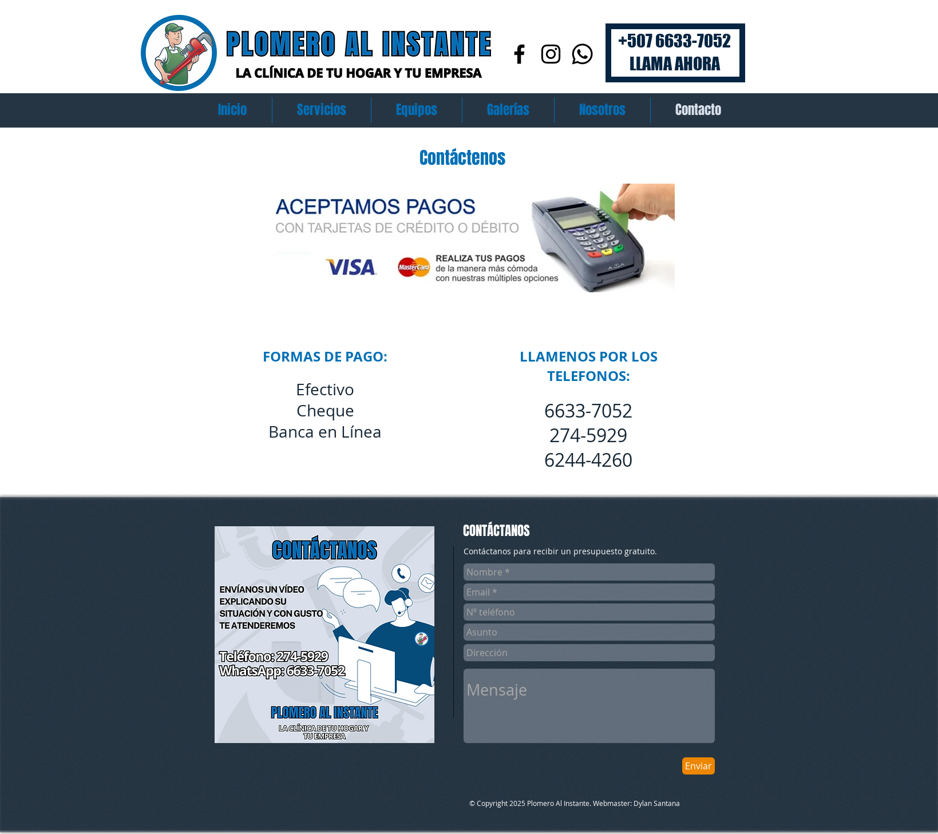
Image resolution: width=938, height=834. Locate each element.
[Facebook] (519, 54)
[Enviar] (698, 766)
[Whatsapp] (582, 54)
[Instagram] (551, 54)
